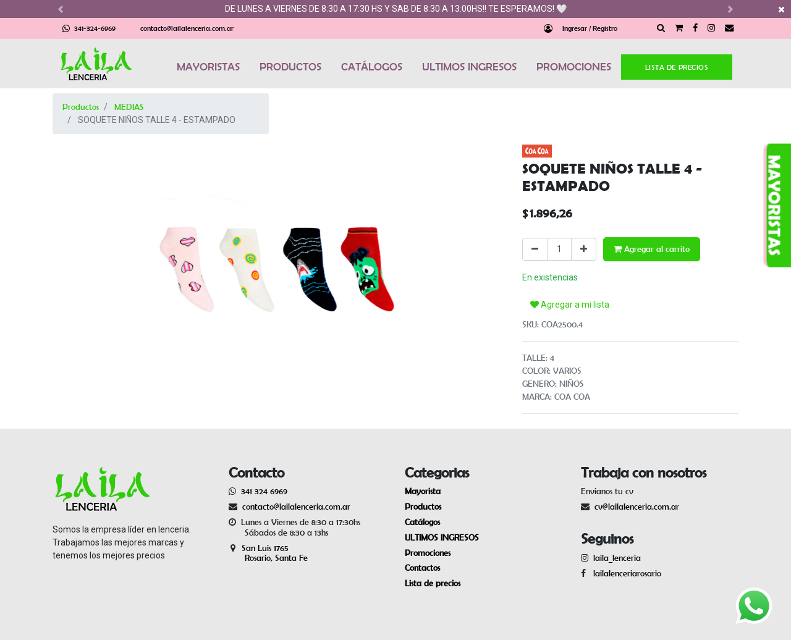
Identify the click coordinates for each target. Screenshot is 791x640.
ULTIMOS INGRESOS (469, 67)
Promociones (427, 553)
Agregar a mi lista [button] (569, 304)
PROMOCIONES (573, 67)
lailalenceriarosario (624, 573)
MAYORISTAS (208, 67)
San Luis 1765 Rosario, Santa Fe (268, 553)
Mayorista (423, 491)
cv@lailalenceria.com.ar (636, 507)
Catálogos (422, 522)
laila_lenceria (617, 558)
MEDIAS (129, 107)
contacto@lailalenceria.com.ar (187, 28)
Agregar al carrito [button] (652, 249)
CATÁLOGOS (371, 67)
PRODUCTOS (290, 67)
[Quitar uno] (535, 249)
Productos (80, 107)
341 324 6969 (264, 491)
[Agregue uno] (583, 249)
